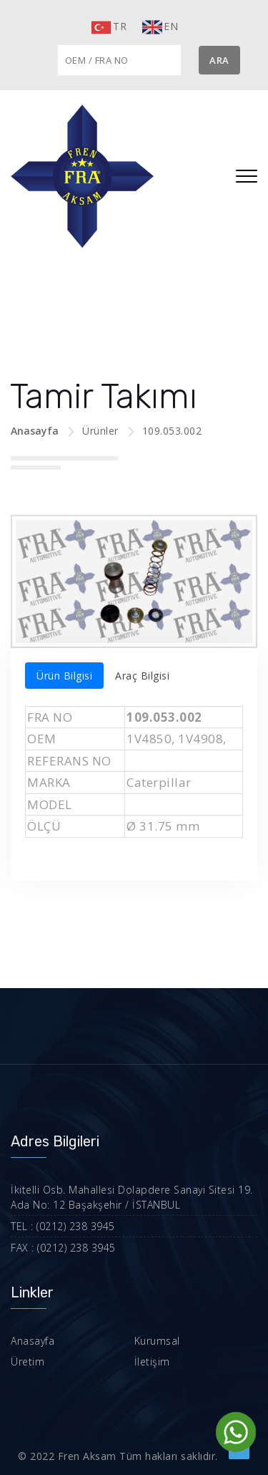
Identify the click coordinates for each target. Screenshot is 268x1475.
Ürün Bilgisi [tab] (64, 675)
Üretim (27, 1361)
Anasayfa (35, 430)
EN (159, 27)
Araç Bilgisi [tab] (142, 675)
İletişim (152, 1361)
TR (108, 27)
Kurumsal (157, 1341)
